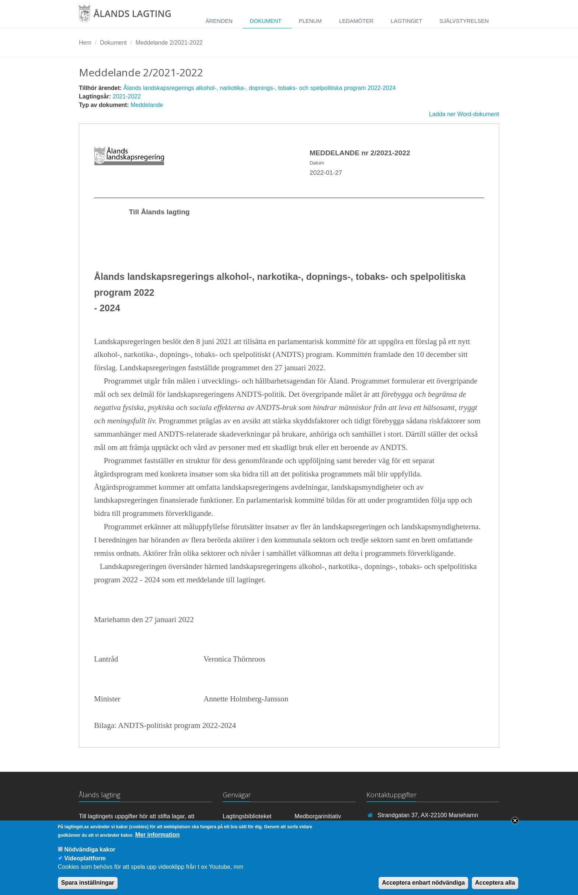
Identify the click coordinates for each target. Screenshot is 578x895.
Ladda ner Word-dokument (464, 114)
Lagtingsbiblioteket (247, 816)
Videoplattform (85, 863)
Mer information (157, 840)
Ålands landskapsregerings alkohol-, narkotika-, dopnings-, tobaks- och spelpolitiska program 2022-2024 (259, 88)
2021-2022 (127, 96)
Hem (85, 42)
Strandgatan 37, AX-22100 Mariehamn (427, 815)
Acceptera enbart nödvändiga (423, 888)
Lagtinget (406, 21)
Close (515, 825)
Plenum (310, 21)
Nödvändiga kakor (89, 854)
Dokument (266, 21)
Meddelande (146, 105)
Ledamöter (356, 21)
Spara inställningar (87, 888)
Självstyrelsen (464, 21)
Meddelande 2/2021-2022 (168, 42)
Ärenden (218, 21)
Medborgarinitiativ (318, 816)
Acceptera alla (495, 888)
